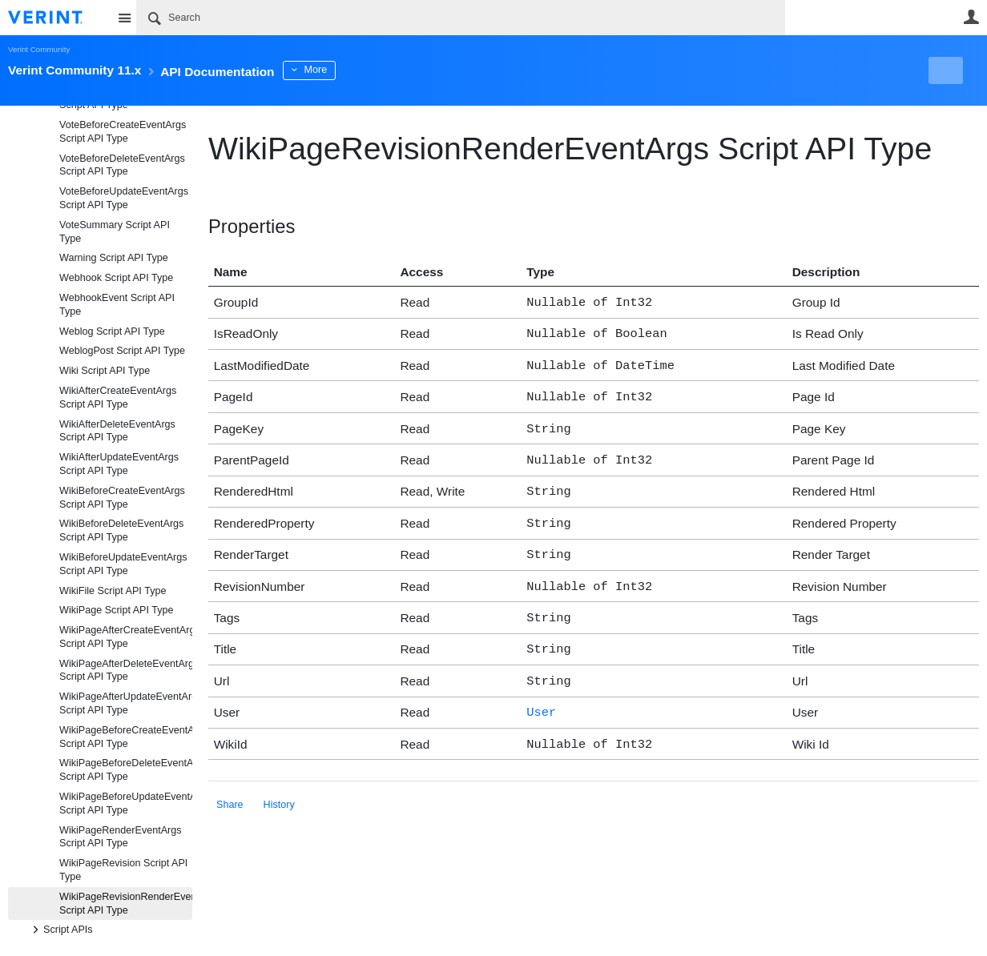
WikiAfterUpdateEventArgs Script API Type (119, 464)
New (943, 70)
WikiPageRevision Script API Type (123, 870)
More (360, 69)
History (279, 780)
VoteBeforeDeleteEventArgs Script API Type (122, 165)
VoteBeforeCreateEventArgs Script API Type (122, 131)
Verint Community (39, 49)
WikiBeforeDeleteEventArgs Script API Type (121, 530)
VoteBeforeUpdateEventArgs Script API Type (123, 198)
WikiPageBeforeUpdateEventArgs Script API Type (125, 803)
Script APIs (60, 930)
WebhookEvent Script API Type (117, 304)
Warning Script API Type (113, 257)
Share (230, 780)
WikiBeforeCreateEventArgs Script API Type (122, 497)
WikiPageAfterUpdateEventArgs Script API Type (125, 703)
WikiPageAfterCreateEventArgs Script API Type (125, 637)
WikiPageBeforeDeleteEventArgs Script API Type (125, 769)
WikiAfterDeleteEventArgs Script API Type (117, 431)
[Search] (460, 17)
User (971, 17)
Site (124, 18)
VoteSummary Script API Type (114, 231)
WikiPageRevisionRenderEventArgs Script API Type (125, 903)
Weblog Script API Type (112, 331)
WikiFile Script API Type (112, 590)
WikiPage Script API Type (116, 610)
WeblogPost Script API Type (122, 350)
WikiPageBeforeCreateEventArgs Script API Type (125, 737)
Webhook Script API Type (116, 277)
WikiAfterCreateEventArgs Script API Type (117, 397)
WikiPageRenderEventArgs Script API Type (120, 837)
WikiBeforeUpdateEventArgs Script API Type (123, 564)
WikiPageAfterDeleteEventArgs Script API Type (125, 670)
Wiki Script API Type (104, 370)
